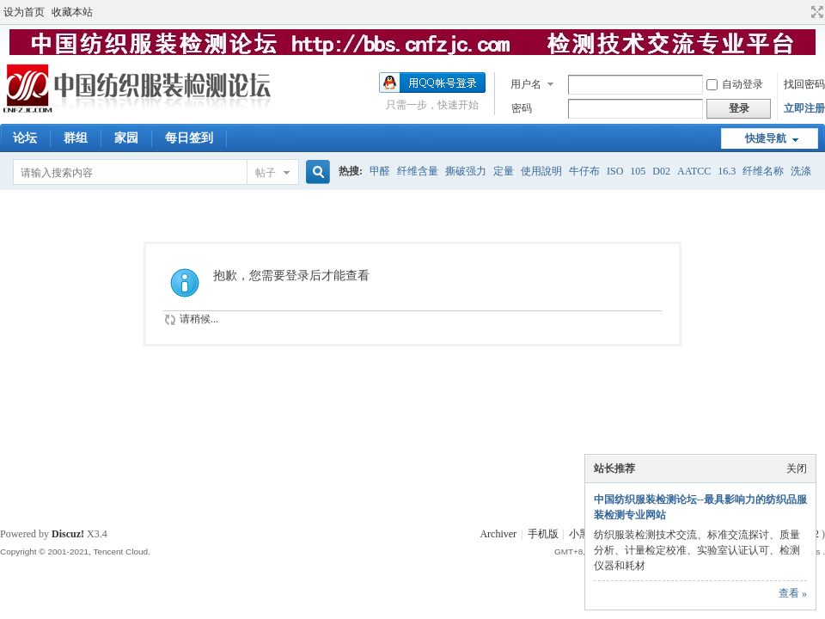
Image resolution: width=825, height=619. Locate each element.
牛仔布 (584, 171)
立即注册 (804, 108)
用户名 (525, 84)
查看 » (793, 593)
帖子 (265, 173)
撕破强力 (465, 171)
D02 (661, 171)
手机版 (543, 534)
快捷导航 (765, 138)
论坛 (25, 138)
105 (637, 171)
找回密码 (804, 84)
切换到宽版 (815, 12)
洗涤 (801, 171)
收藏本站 (72, 12)
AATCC (694, 171)
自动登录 (734, 84)
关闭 (796, 469)
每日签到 (189, 138)
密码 (521, 108)
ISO (615, 171)
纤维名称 (763, 171)
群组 (76, 138)
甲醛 (380, 171)
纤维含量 (417, 171)
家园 (126, 138)
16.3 (727, 171)
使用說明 (541, 171)
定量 (503, 171)
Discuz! (68, 534)
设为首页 (24, 12)
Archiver (498, 534)
